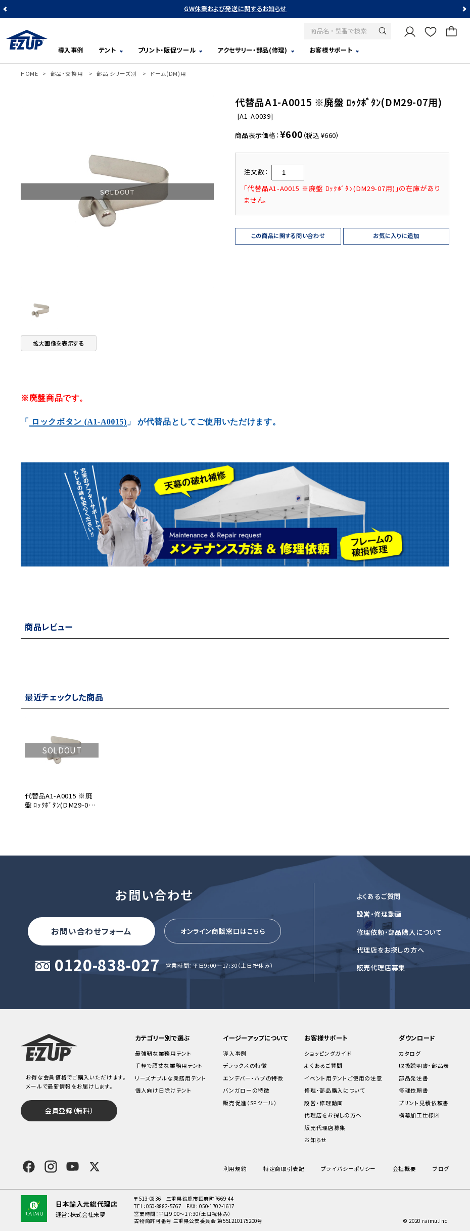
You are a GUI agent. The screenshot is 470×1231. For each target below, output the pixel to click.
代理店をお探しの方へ (391, 950)
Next (463, 9)
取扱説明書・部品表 (424, 1065)
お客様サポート (331, 50)
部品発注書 (413, 1078)
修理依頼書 (413, 1090)
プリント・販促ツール (167, 50)
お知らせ (315, 1140)
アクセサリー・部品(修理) (252, 50)
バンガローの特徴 (246, 1090)
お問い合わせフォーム (91, 930)
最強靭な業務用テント (163, 1053)
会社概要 (404, 1168)
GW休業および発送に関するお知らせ (235, 8)
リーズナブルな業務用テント (171, 1078)
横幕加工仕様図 (419, 1115)
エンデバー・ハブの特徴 (253, 1078)
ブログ (441, 1168)
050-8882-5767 (163, 1206)
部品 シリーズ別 (116, 73)
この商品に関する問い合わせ (288, 235)
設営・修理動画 (379, 914)
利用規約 (235, 1168)
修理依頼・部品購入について (399, 932)
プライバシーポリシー (348, 1168)
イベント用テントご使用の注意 (343, 1078)
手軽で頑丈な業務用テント (169, 1065)
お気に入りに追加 (396, 235)
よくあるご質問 (379, 896)
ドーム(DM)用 (168, 73)
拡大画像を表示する (58, 343)
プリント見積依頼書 (424, 1103)
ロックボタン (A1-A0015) (78, 421)
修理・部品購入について (334, 1090)
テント (107, 50)
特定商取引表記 (284, 1168)
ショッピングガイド (327, 1053)
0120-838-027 (107, 965)
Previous (6, 9)
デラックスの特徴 (245, 1065)
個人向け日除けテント (163, 1090)
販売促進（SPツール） (250, 1103)
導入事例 (71, 50)
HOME (29, 73)
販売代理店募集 (381, 967)
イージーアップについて (255, 1038)
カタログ (410, 1053)
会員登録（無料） (69, 1110)
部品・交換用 (67, 73)
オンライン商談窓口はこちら (222, 931)
